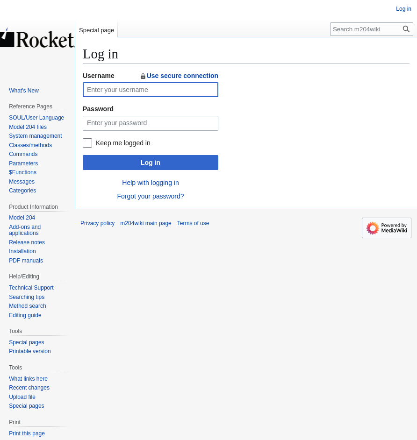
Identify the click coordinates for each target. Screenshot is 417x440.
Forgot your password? (150, 196)
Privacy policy (97, 223)
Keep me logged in (123, 143)
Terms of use (193, 223)
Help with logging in (150, 182)
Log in (150, 162)
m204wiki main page (145, 223)
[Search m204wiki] (371, 29)
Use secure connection (178, 75)
